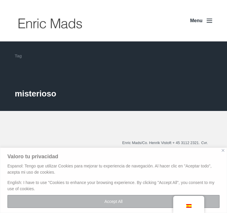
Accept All (113, 201)
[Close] (223, 150)
